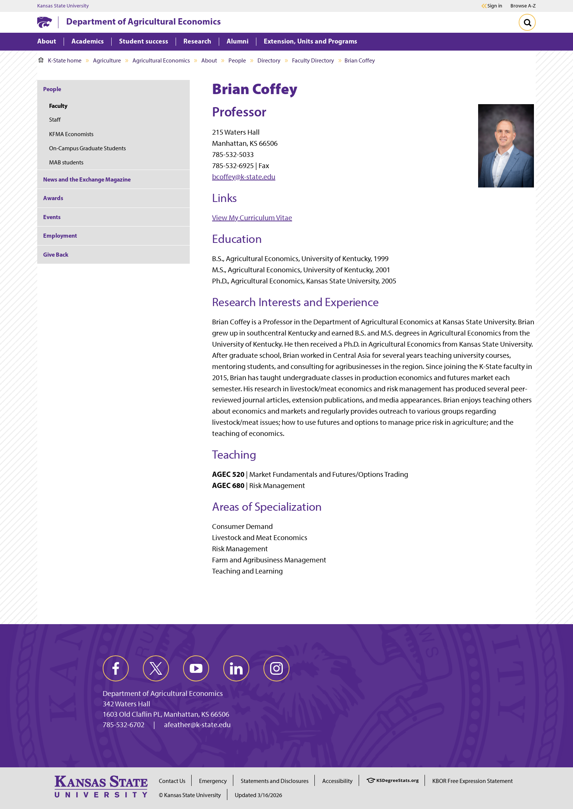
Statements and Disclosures (274, 780)
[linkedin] (236, 668)
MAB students (66, 162)
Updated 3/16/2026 (258, 795)
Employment (60, 235)
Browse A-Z (523, 6)
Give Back (55, 254)
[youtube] (196, 668)
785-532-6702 (123, 724)
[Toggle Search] (527, 22)
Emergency (213, 780)
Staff (55, 119)
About (209, 60)
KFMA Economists (71, 134)
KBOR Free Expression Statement (472, 780)
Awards (53, 198)
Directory (269, 60)
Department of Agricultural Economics (143, 21)
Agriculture (107, 60)
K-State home (59, 60)
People (237, 60)
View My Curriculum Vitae (252, 217)
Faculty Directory (313, 60)
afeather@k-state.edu (197, 724)
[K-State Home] (44, 22)
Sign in (494, 6)
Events (52, 217)
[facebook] (116, 668)
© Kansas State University (190, 795)
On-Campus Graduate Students (87, 148)
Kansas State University (63, 6)
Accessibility (337, 780)
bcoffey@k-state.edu (243, 176)
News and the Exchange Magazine (87, 179)
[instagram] (276, 668)
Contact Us (172, 780)
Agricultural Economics (161, 60)
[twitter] (156, 668)
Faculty (58, 105)
